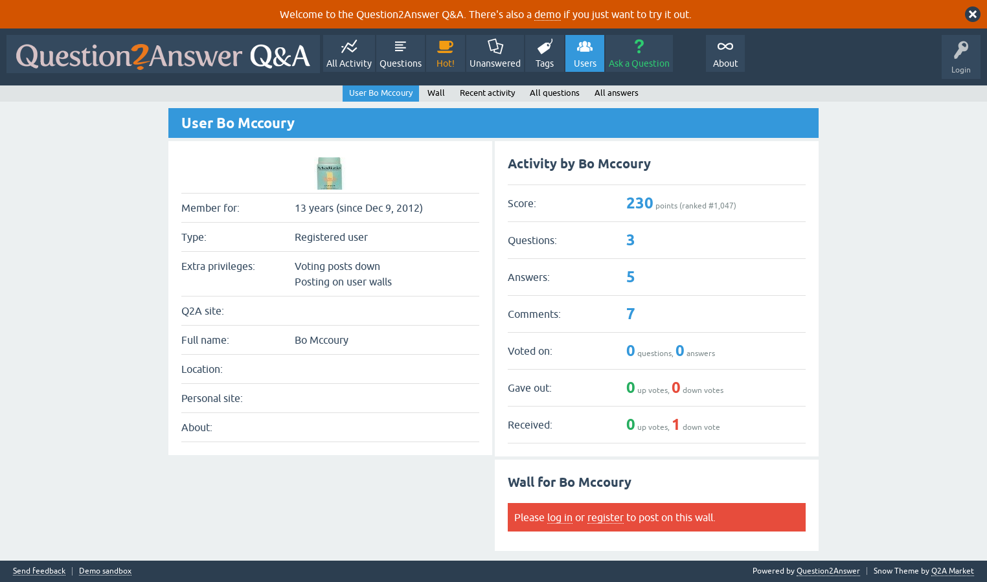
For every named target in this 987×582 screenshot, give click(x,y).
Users (585, 63)
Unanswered (495, 63)
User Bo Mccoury (381, 93)
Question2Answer (828, 571)
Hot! (446, 63)
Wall (436, 93)
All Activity (349, 63)
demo (547, 14)
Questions (401, 63)
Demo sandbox (105, 571)
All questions (555, 93)
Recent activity (487, 93)
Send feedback (39, 571)
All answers (617, 93)
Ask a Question (639, 63)
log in (560, 517)
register (605, 517)
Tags (545, 63)
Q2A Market (952, 571)
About (725, 63)
